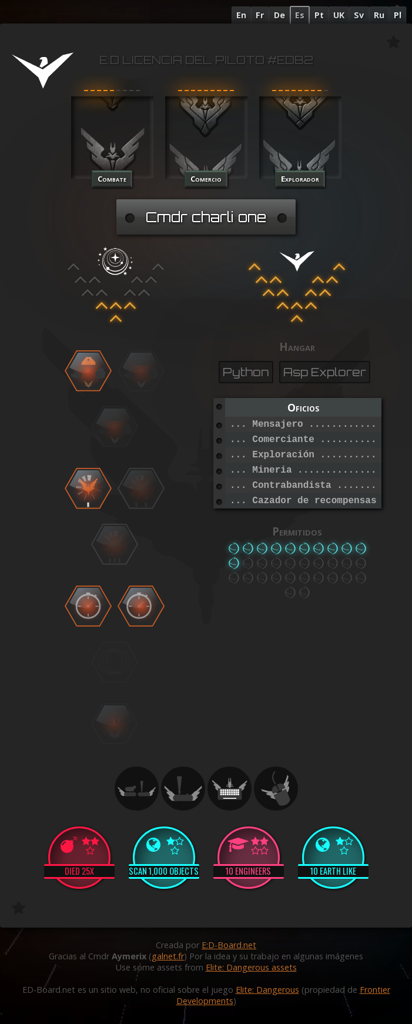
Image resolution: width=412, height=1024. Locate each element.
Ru (379, 15)
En (241, 15)
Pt (319, 15)
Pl (397, 15)
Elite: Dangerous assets (251, 967)
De (279, 15)
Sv (359, 15)
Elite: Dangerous (267, 989)
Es (299, 15)
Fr (260, 15)
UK (338, 15)
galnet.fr (168, 956)
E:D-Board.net (229, 945)
